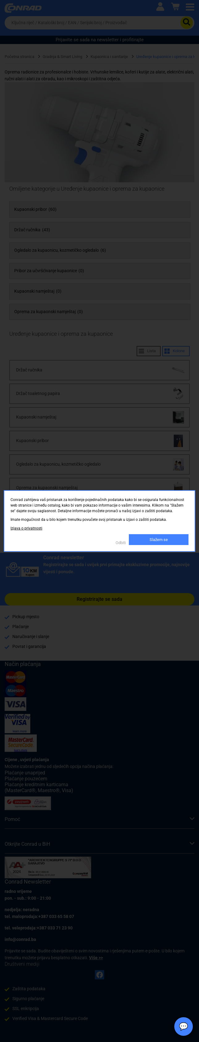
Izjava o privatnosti (26, 528)
